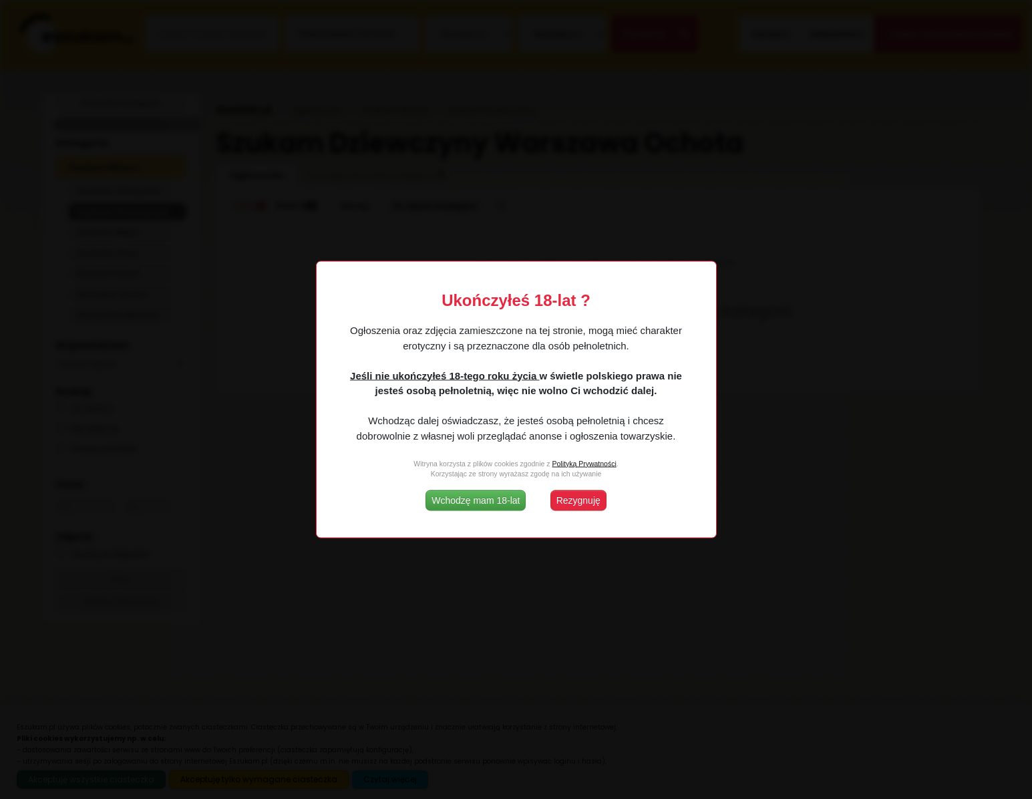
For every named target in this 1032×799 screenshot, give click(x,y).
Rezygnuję (578, 500)
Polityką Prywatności (584, 463)
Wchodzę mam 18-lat (476, 500)
